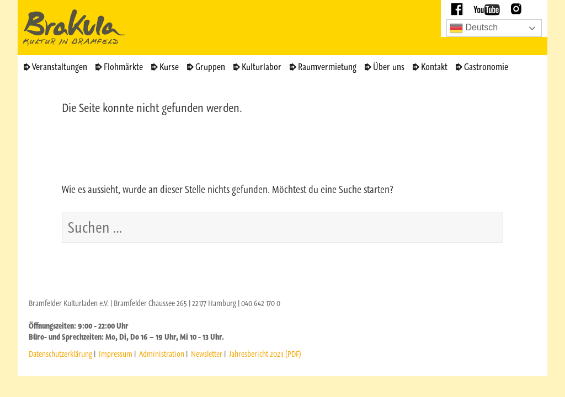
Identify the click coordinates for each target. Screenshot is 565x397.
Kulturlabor (261, 66)
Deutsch (474, 28)
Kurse (169, 66)
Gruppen (210, 66)
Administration (161, 354)
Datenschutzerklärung (60, 354)
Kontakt (434, 66)
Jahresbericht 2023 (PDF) (265, 354)
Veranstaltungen (59, 66)
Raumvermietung (327, 66)
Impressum (115, 354)
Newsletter (206, 354)
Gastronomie (486, 66)
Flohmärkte (123, 66)
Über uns (388, 66)
